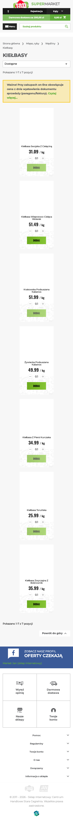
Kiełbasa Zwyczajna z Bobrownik (36, 581)
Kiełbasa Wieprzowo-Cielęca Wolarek (36, 218)
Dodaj (36, 167)
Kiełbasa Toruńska (36, 510)
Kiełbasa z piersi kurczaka (36, 437)
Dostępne (36, 64)
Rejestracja (36, 11)
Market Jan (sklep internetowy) (22, 663)
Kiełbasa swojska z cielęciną (36, 146)
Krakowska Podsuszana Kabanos (36, 290)
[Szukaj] (45, 26)
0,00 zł (60, 17)
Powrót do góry (55, 633)
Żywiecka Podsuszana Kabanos (36, 363)
